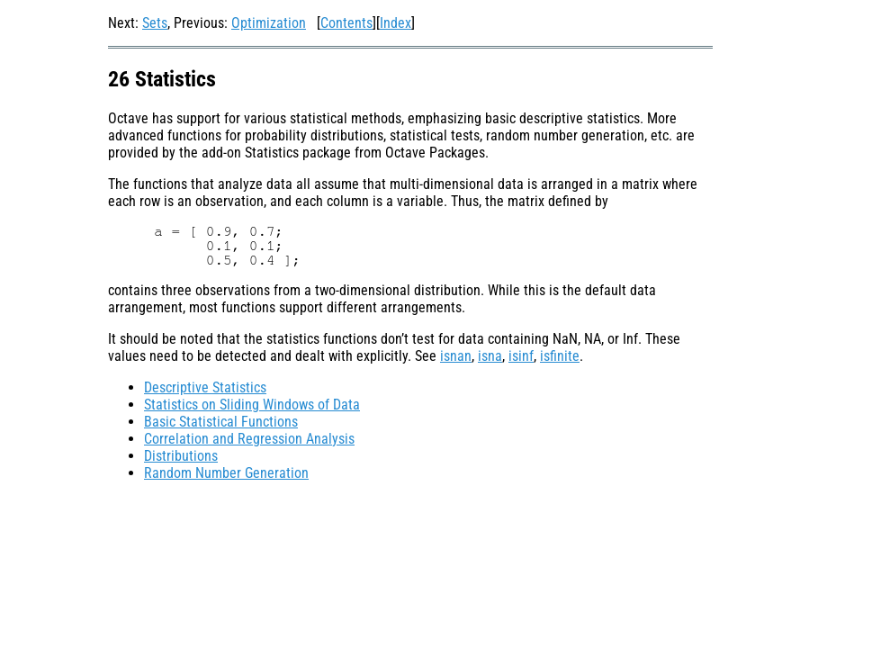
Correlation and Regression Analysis (249, 438)
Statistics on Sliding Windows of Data (252, 404)
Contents (346, 23)
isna (490, 355)
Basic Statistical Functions (221, 421)
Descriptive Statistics (205, 387)
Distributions (181, 455)
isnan (456, 355)
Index (395, 23)
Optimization (268, 23)
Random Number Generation (226, 473)
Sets (154, 23)
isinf (521, 355)
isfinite (560, 355)
